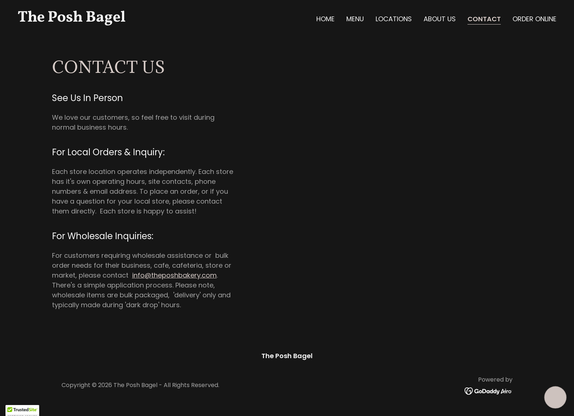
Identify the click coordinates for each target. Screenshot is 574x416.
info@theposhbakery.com (174, 275)
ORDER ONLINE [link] (534, 18)
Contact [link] (484, 19)
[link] (149, 19)
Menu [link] (355, 18)
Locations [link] (394, 18)
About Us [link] (440, 18)
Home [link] (325, 18)
